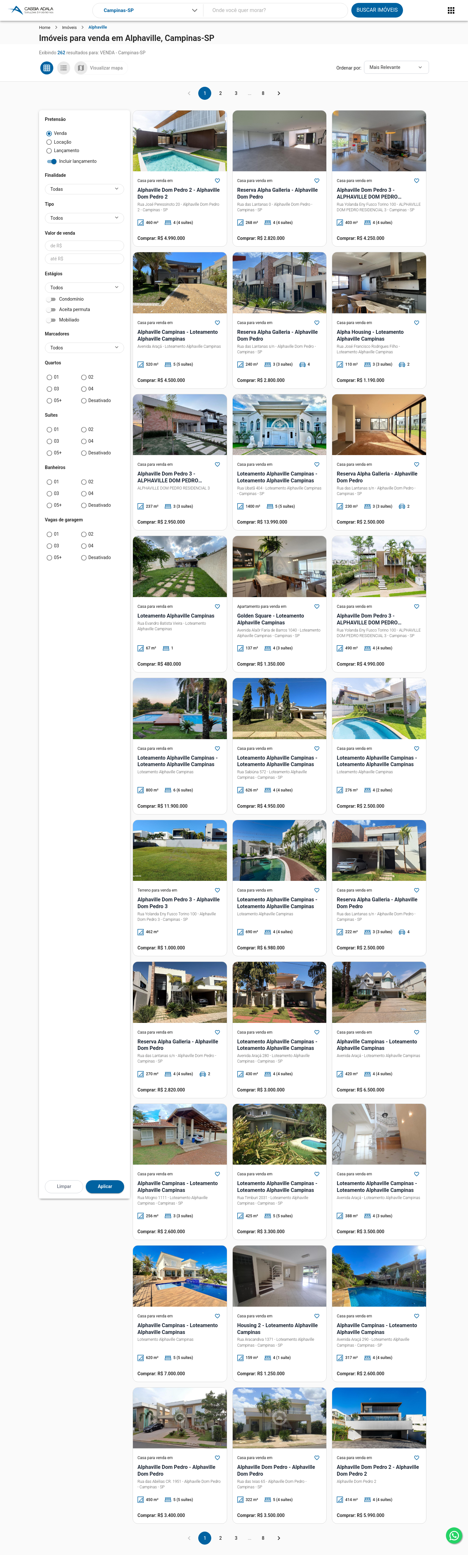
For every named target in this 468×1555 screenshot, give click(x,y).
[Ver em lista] (63, 67)
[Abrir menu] (451, 10)
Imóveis (69, 27)
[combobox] (151, 11)
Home (44, 27)
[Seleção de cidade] (151, 11)
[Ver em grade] (46, 67)
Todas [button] (56, 189)
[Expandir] (194, 10)
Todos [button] (56, 218)
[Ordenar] (396, 67)
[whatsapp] (454, 1535)
